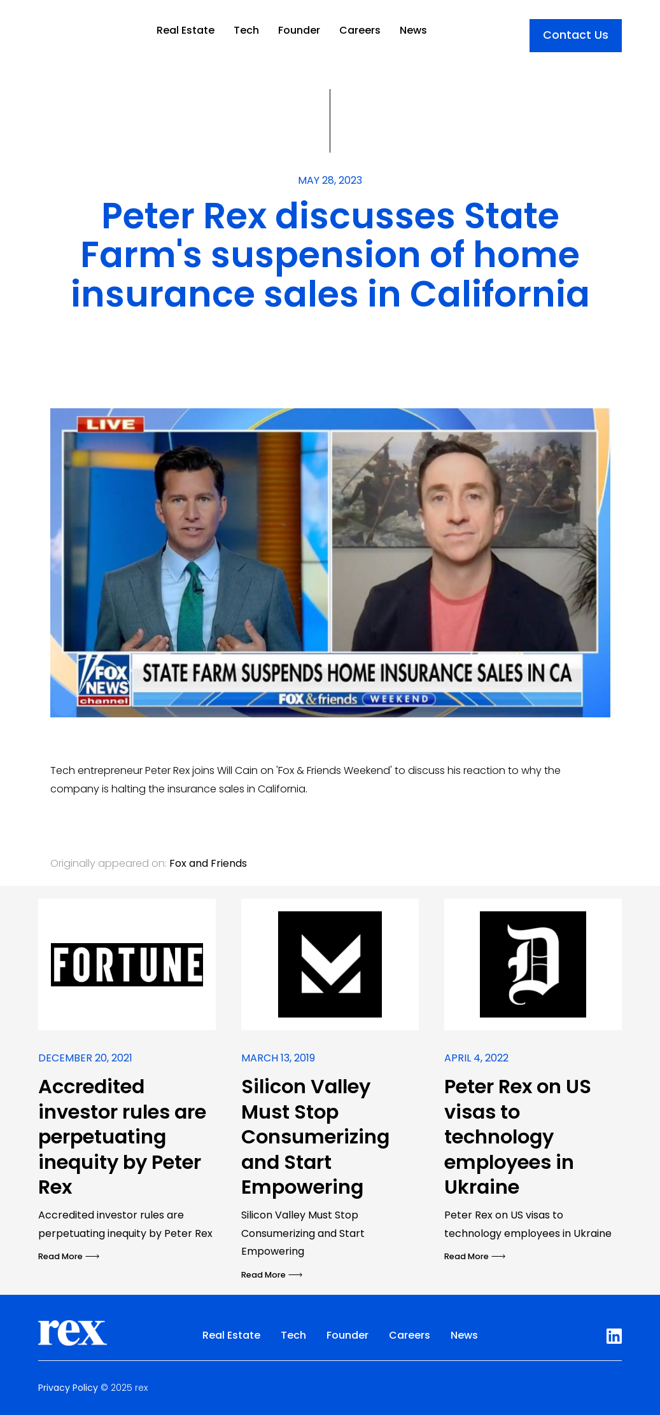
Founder (299, 30)
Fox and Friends (208, 863)
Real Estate (185, 30)
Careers (360, 30)
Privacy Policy (68, 1387)
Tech (246, 30)
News (413, 30)
